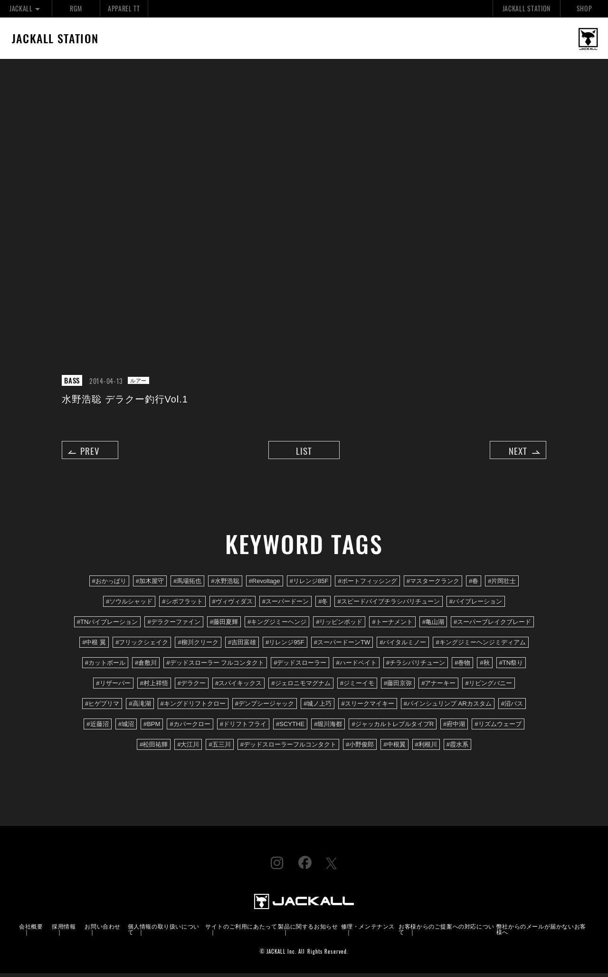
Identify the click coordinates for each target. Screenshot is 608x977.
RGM (76, 8)
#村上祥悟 (154, 686)
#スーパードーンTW (342, 646)
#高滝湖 (140, 707)
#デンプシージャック (264, 707)
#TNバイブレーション (107, 625)
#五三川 (219, 748)
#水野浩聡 (225, 584)
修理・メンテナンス (368, 930)
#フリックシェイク (141, 646)
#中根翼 (394, 748)
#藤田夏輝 (224, 625)
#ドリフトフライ (243, 728)
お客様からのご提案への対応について (446, 932)
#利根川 (426, 748)
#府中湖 (454, 728)
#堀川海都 (328, 728)
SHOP (584, 8)
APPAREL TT (124, 8)
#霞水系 (457, 748)
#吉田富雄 (242, 646)
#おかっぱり (109, 584)
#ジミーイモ (357, 686)
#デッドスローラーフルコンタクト (288, 748)
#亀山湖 (433, 625)
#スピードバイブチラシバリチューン (388, 605)
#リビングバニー (488, 686)
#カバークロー (190, 728)
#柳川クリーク (198, 646)
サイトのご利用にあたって (241, 930)
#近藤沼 (97, 728)
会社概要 (31, 930)
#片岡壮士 (502, 584)
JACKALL (26, 8)
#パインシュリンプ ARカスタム (448, 707)
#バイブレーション (475, 605)
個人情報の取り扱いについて (164, 932)
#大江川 (188, 748)
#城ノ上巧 (318, 707)
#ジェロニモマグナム (300, 686)
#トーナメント (392, 625)
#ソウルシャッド (129, 605)
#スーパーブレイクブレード (492, 625)
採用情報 (64, 930)
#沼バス (512, 707)
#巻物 (462, 666)
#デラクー (192, 686)
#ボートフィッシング (367, 584)
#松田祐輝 (154, 748)
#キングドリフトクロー (193, 707)
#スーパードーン (285, 605)
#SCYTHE (290, 728)
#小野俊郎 (360, 748)
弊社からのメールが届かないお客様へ (541, 932)
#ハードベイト (356, 666)
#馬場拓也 (187, 584)
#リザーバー (113, 686)
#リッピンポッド (339, 625)
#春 (473, 584)
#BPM (152, 728)
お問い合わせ (103, 930)
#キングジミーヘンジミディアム (480, 646)
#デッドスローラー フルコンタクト (215, 666)
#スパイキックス (238, 686)
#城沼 (126, 728)
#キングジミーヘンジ (276, 625)
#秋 (484, 666)
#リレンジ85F (309, 584)
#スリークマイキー (367, 707)
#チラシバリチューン (415, 666)
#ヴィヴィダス (232, 605)
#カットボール (105, 666)
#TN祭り (511, 666)
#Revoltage (264, 584)
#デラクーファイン (173, 625)
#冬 (323, 605)
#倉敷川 (146, 666)
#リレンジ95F (285, 646)
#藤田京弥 (398, 686)
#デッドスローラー (300, 666)
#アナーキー (438, 686)
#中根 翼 (94, 646)
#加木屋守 (150, 584)
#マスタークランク (433, 584)
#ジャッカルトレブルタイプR (393, 728)
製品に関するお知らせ (308, 930)
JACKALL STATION (527, 8)
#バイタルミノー (403, 646)
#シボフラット (182, 605)
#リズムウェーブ (498, 728)
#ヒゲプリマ (102, 707)
